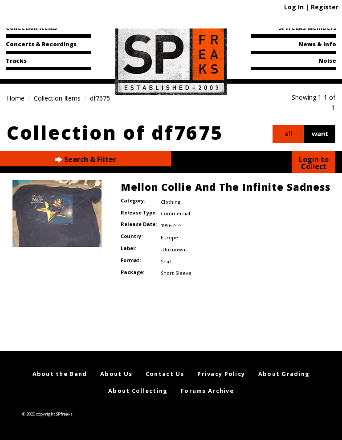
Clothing (170, 201)
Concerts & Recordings (41, 44)
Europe (169, 237)
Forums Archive (207, 391)
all (288, 133)
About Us (116, 374)
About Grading (284, 374)
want (320, 133)
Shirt (166, 261)
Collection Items (31, 28)
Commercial (175, 213)
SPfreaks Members (307, 28)
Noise (327, 61)
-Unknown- (174, 249)
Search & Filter (85, 159)
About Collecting (137, 391)
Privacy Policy (221, 374)
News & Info (317, 44)
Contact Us (165, 374)
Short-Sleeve (176, 273)
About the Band (60, 374)
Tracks (16, 61)
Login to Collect (314, 162)
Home (15, 98)
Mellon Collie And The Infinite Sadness (225, 187)
